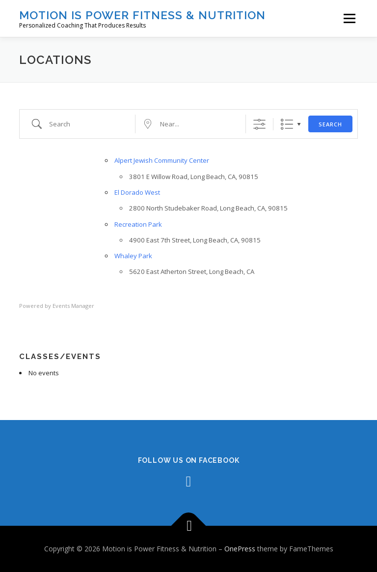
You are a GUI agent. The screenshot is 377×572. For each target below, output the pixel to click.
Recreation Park (138, 224)
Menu (349, 18)
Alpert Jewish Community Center (161, 160)
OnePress (239, 548)
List (287, 124)
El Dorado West (137, 192)
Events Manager (73, 305)
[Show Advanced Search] (259, 124)
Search (330, 124)
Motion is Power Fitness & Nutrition (142, 15)
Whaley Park (133, 255)
